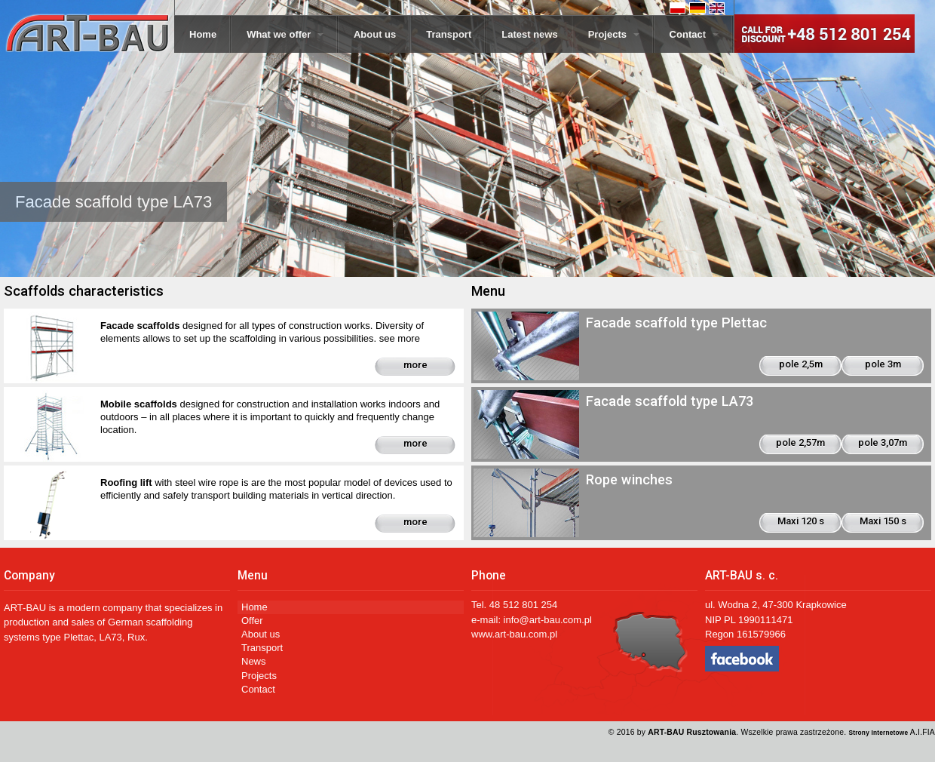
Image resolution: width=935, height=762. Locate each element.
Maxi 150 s (883, 521)
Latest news (529, 34)
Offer (252, 620)
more (415, 364)
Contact (694, 34)
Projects (613, 34)
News (253, 661)
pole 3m (883, 364)
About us (375, 34)
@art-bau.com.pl (556, 619)
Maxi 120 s (800, 521)
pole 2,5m (801, 364)
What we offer (285, 34)
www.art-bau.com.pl (514, 634)
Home (202, 34)
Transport (448, 34)
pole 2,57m (800, 442)
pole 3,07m (882, 442)
